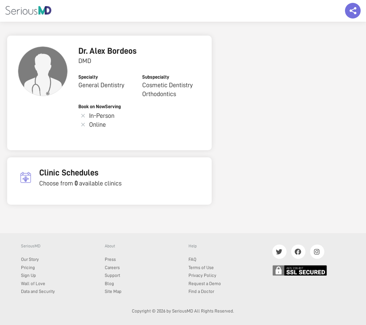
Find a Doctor (201, 291)
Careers (112, 267)
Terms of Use (201, 267)
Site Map (113, 291)
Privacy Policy (202, 275)
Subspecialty (155, 76)
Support (112, 275)
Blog (109, 283)
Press (110, 259)
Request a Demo (205, 283)
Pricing (28, 267)
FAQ (192, 259)
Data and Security (38, 291)
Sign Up (28, 275)
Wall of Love (33, 283)
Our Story (30, 259)
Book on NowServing (99, 106)
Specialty (88, 76)
